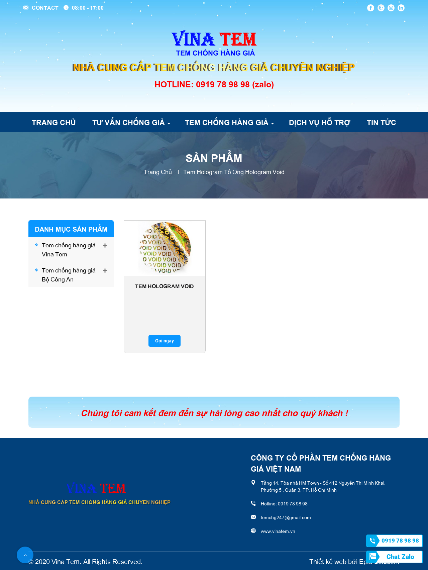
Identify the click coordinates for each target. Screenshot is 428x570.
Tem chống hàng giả (227, 122)
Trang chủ (54, 122)
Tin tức (381, 122)
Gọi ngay (164, 340)
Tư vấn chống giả (128, 122)
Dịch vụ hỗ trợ (319, 122)
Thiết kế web (327, 561)
